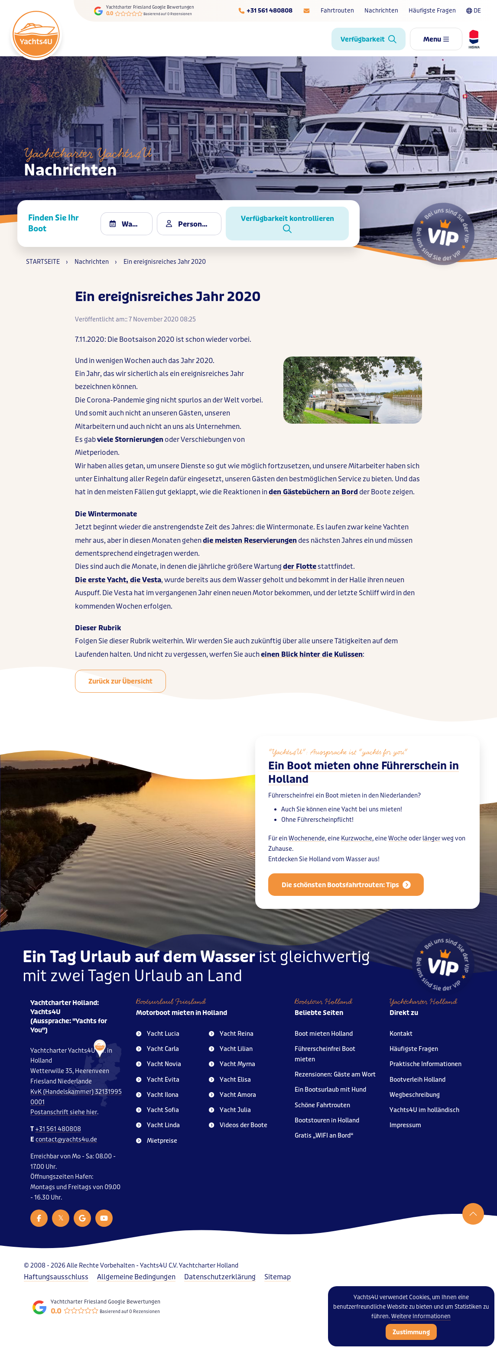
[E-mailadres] (306, 10)
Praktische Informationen (425, 1064)
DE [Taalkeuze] (473, 10)
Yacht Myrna (232, 1064)
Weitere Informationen (421, 1316)
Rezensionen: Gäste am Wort (335, 1074)
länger (431, 851)
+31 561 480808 (58, 1129)
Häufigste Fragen (432, 10)
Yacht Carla (157, 1049)
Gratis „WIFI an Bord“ (324, 1136)
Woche (397, 851)
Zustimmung (411, 1332)
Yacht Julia (230, 1110)
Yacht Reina (231, 1034)
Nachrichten (381, 10)
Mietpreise (156, 1141)
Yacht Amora (232, 1095)
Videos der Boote (238, 1125)
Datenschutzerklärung (220, 1276)
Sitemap (277, 1276)
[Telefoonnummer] (265, 10)
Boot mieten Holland (324, 1034)
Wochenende (307, 851)
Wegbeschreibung (415, 1095)
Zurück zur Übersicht (120, 681)
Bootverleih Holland (417, 1080)
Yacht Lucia (157, 1034)
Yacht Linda (158, 1125)
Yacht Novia (158, 1064)
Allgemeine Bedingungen (136, 1276)
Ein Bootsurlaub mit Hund (330, 1090)
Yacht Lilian (231, 1049)
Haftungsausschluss (56, 1276)
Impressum (405, 1125)
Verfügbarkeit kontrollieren (287, 223)
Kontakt (401, 1034)
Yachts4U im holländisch (424, 1110)
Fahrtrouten (337, 10)
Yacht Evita (157, 1080)
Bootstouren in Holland (327, 1120)
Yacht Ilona (157, 1095)
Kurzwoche (356, 851)
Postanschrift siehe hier (63, 1112)
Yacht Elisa (230, 1080)
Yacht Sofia (157, 1110)
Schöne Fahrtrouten (322, 1105)
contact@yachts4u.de (66, 1139)
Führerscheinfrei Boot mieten (325, 1054)
